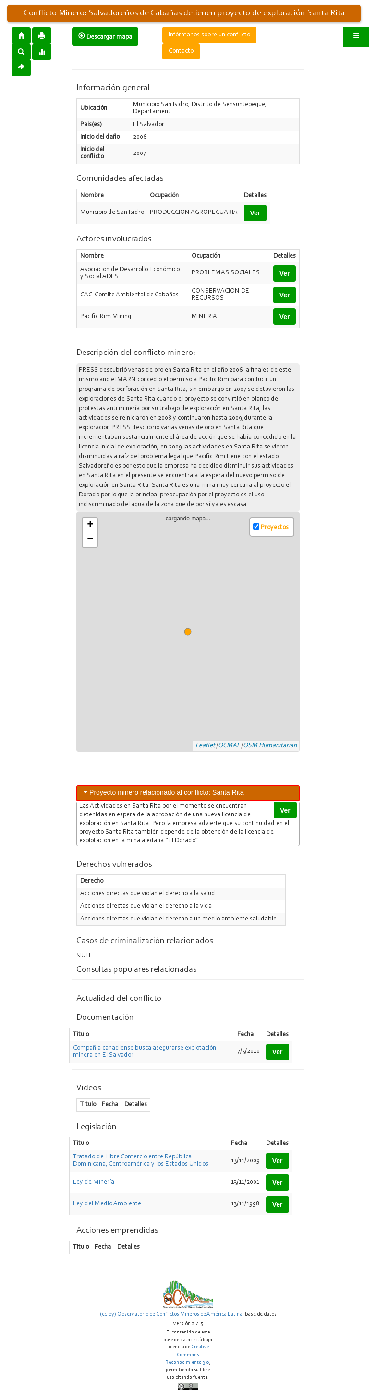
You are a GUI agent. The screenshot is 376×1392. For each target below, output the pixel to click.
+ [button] (90, 525)
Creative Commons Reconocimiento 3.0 (187, 1355)
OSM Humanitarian (270, 746)
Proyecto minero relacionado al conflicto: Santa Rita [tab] (162, 792)
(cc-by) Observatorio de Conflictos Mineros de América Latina (171, 1314)
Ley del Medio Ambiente (107, 1204)
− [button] (90, 539)
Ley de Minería (93, 1182)
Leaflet (205, 746)
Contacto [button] (181, 51)
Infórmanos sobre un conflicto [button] (209, 35)
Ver (255, 213)
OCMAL (229, 746)
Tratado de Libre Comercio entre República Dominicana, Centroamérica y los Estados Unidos (140, 1161)
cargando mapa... (192, 632)
